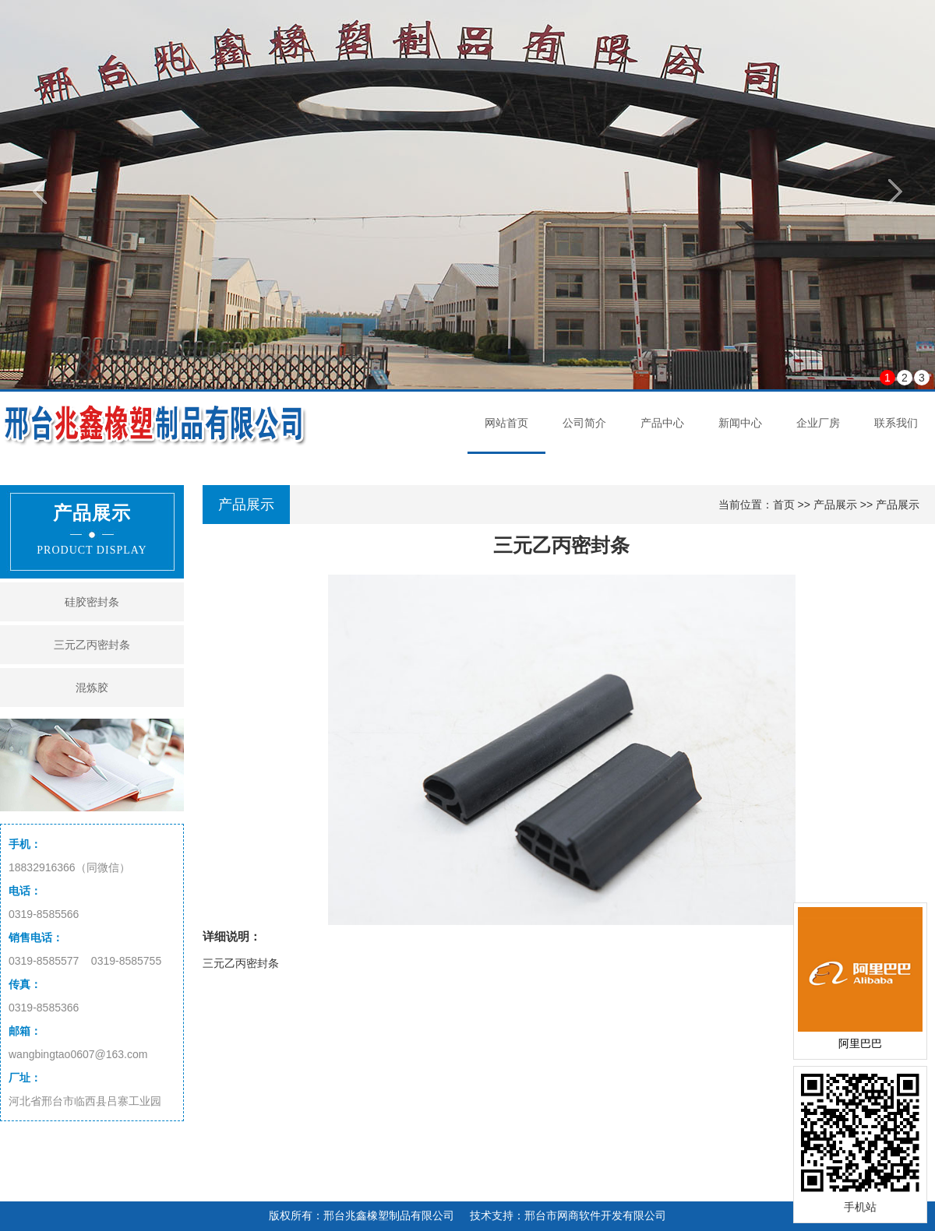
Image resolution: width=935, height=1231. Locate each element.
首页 (784, 504)
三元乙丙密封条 (92, 644)
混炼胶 (92, 687)
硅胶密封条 (92, 602)
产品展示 (835, 504)
